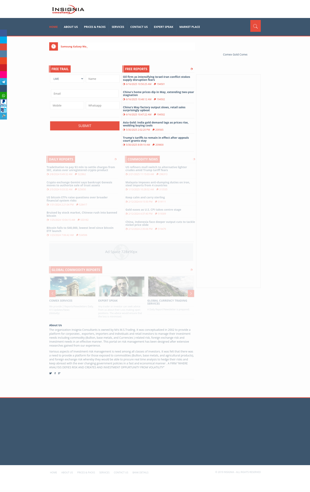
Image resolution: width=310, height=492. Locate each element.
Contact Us (139, 27)
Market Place (189, 27)
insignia (68, 9)
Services (118, 27)
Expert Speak (163, 27)
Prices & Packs (95, 27)
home (53, 27)
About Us (71, 27)
